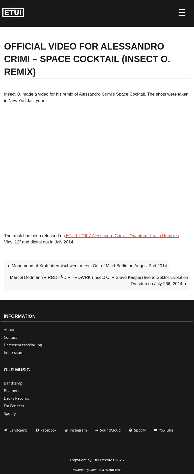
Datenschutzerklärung (23, 344)
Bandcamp (13, 383)
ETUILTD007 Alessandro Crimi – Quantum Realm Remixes (122, 235)
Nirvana (95, 470)
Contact (10, 337)
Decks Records (16, 398)
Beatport (11, 390)
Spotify (10, 413)
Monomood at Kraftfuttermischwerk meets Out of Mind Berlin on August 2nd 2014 (86, 265)
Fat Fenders (14, 405)
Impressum (13, 352)
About (9, 329)
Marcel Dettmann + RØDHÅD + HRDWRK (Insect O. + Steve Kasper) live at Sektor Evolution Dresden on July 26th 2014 (99, 280)
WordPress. (114, 470)
